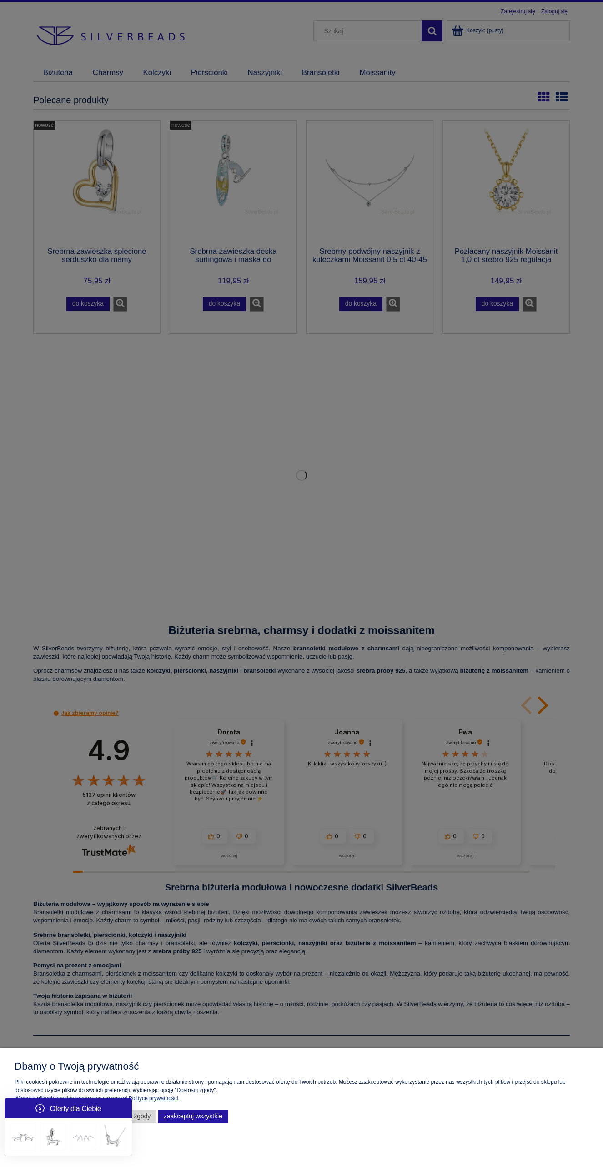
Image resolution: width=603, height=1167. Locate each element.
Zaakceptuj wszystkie (193, 1116)
